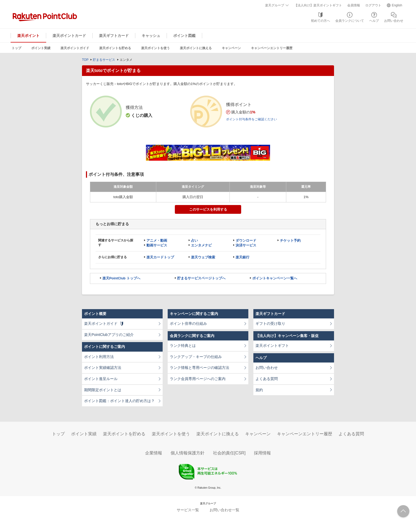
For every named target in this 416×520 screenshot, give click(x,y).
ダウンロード (246, 240)
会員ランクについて (349, 21)
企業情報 (153, 453)
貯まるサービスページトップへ (201, 278)
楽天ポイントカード (69, 35)
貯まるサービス (104, 60)
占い (194, 240)
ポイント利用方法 (99, 357)
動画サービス (156, 245)
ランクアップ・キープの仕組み (196, 357)
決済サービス (246, 245)
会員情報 (353, 5)
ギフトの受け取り (270, 323)
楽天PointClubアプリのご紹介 (109, 335)
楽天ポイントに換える (196, 48)
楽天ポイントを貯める (115, 48)
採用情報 (262, 453)
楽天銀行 (242, 257)
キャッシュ (151, 35)
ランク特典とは (183, 345)
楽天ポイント (28, 35)
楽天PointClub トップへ (121, 278)
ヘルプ (374, 21)
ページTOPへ (403, 511)
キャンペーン (231, 48)
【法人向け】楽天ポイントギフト (318, 5)
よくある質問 (266, 379)
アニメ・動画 (156, 240)
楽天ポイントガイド (74, 48)
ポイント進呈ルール (101, 379)
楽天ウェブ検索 (203, 257)
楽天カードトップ (160, 257)
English (397, 5)
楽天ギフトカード (114, 35)
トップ (16, 48)
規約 (259, 390)
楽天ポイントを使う (155, 48)
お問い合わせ (393, 21)
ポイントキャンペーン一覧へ (274, 278)
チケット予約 (290, 240)
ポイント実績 (40, 48)
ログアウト (373, 5)
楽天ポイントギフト (272, 345)
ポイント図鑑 (184, 35)
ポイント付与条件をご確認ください (251, 119)
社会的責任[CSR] (229, 453)
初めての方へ (320, 21)
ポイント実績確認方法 (102, 367)
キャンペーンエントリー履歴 (271, 48)
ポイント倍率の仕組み (188, 323)
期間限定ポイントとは (102, 390)
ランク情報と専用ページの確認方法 (199, 367)
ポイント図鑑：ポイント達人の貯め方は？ (119, 401)
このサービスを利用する (208, 209)
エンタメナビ (201, 245)
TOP (85, 60)
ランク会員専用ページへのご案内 (198, 379)
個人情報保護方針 (188, 453)
